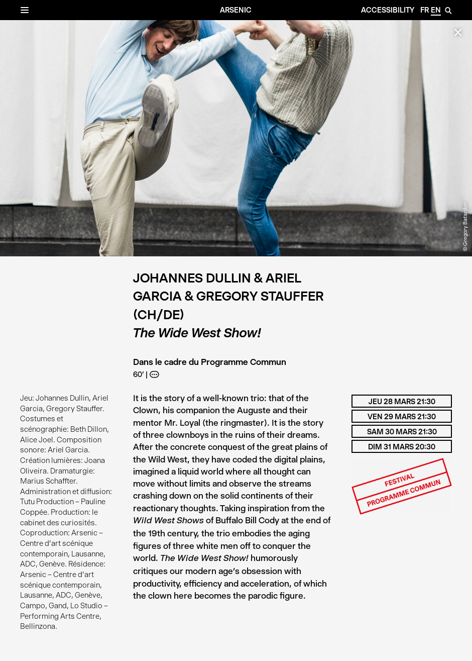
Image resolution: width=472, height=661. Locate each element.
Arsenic (236, 10)
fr (424, 10)
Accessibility (387, 10)
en (436, 10)
